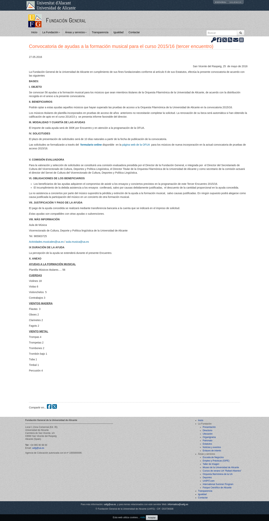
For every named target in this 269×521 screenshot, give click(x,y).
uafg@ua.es (38, 448)
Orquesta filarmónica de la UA (218, 474)
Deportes (207, 477)
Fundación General (66, 20)
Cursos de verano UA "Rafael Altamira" (222, 470)
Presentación (209, 427)
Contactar (134, 32)
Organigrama (209, 437)
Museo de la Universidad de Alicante (221, 467)
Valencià (236, 2)
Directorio (207, 430)
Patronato (207, 440)
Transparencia (100, 32)
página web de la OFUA (136, 144)
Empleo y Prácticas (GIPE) (216, 460)
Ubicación (208, 434)
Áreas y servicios (76, 32)
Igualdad (118, 32)
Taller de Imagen (211, 464)
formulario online (91, 144)
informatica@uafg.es (178, 504)
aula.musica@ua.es (77, 241)
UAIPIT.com (208, 481)
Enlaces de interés (212, 450)
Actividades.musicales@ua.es (46, 241)
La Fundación (51, 32)
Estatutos (207, 444)
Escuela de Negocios (213, 457)
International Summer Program (218, 484)
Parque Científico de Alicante (217, 487)
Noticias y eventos (212, 447)
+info (142, 517)
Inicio (34, 32)
